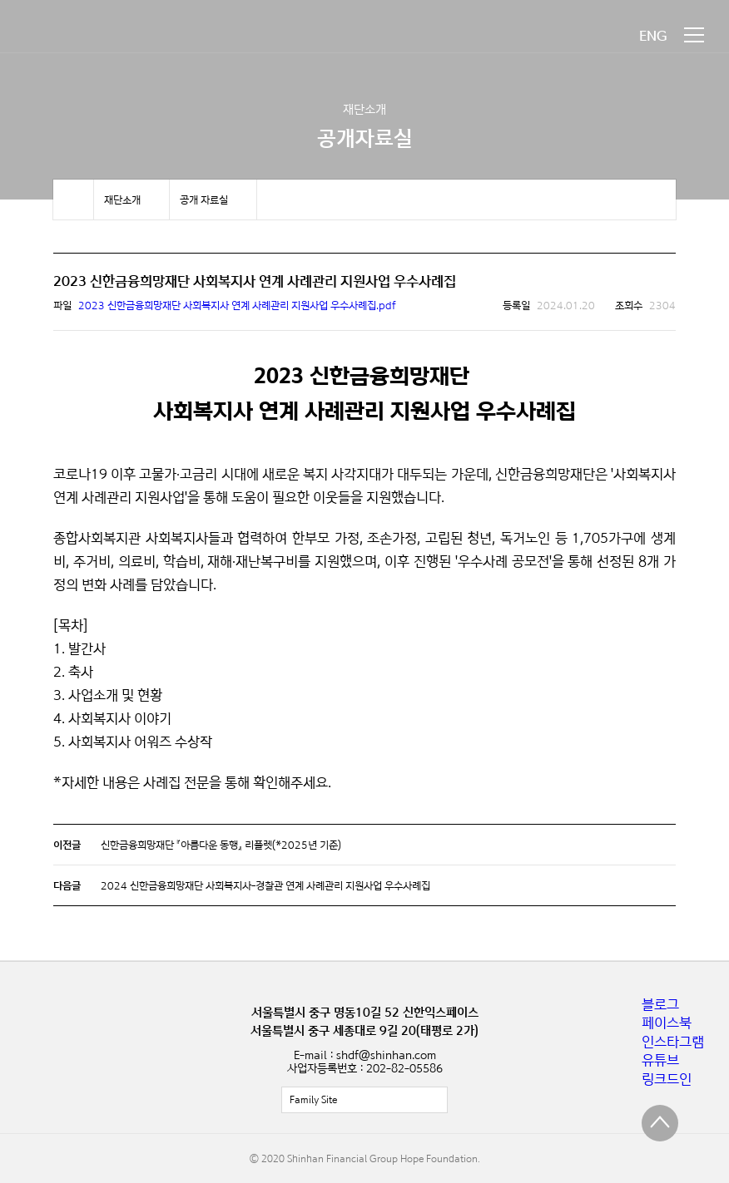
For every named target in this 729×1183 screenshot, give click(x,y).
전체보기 (364, 1099)
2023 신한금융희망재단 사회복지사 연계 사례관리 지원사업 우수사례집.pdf (237, 305)
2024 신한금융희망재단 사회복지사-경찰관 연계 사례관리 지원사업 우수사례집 (265, 885)
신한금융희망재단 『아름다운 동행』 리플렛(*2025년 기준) (221, 844)
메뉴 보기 (694, 35)
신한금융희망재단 (89, 35)
